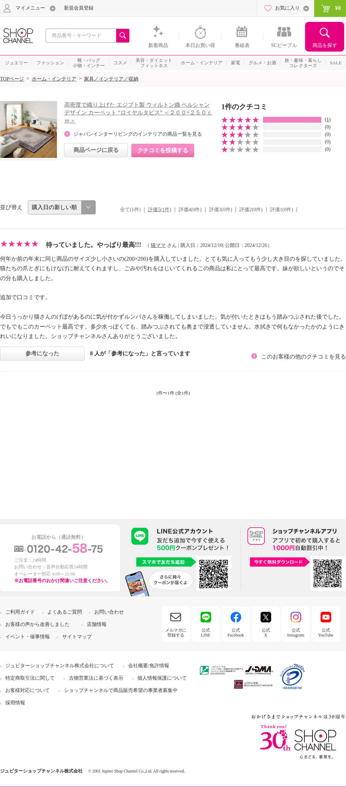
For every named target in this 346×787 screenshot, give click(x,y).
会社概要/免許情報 (148, 665)
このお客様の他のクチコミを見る (303, 357)
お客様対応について (27, 690)
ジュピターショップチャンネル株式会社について (59, 665)
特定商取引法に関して (30, 678)
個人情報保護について (162, 678)
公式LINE (205, 633)
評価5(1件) (159, 209)
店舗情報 (97, 624)
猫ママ (158, 245)
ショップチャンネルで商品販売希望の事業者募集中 (121, 690)
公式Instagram (295, 633)
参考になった (42, 353)
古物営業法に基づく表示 (96, 678)
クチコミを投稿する (162, 150)
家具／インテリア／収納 (111, 79)
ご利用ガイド (20, 612)
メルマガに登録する (175, 633)
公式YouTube (326, 633)
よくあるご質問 (64, 612)
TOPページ (12, 79)
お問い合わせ (109, 612)
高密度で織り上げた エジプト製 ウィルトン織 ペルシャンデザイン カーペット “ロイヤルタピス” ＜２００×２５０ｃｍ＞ (138, 113)
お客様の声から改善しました (37, 624)
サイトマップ (77, 636)
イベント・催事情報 (27, 636)
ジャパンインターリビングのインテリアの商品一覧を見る (137, 134)
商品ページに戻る (96, 150)
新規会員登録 (79, 8)
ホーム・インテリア (54, 79)
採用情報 (15, 702)
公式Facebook (235, 633)
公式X (266, 633)
